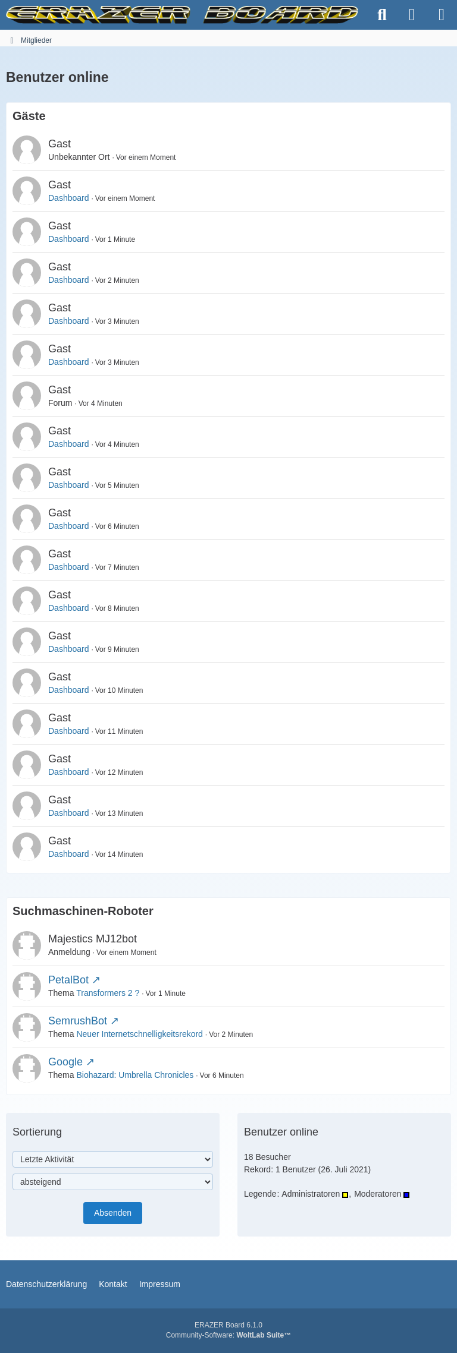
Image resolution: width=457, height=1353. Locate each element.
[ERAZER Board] (182, 15)
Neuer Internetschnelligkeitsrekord (139, 1034)
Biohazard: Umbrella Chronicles (134, 1075)
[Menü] (441, 15)
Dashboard (68, 198)
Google (65, 1062)
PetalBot (68, 980)
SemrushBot (77, 1021)
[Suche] (382, 15)
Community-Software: (228, 1335)
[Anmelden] (412, 15)
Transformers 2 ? (107, 993)
